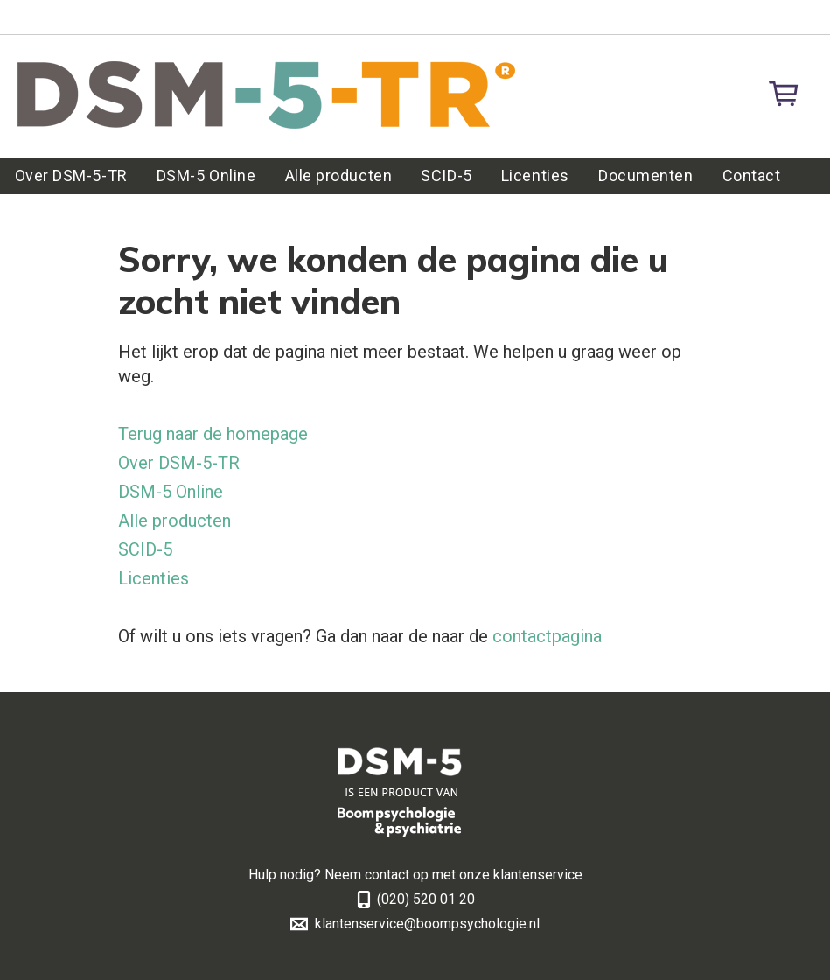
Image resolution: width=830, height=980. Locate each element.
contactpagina (547, 636)
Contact (751, 175)
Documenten (645, 175)
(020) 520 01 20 (426, 899)
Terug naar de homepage (213, 434)
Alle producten (339, 175)
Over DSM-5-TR (71, 175)
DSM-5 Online (206, 175)
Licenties (535, 175)
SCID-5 (446, 175)
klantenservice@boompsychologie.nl (427, 923)
